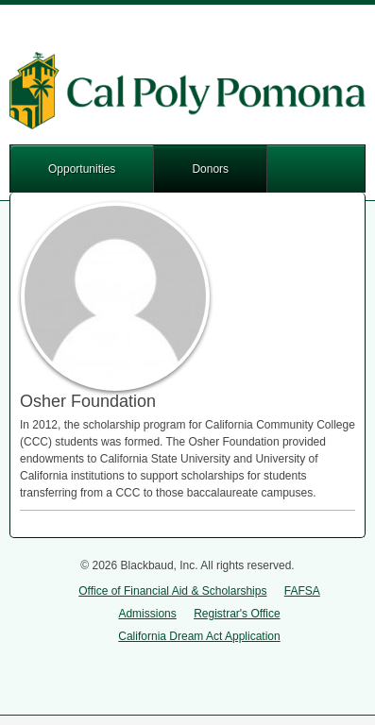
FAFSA (302, 591)
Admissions (147, 613)
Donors (210, 169)
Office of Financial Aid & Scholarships (172, 591)
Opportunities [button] (81, 169)
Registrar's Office (237, 613)
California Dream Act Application (199, 636)
